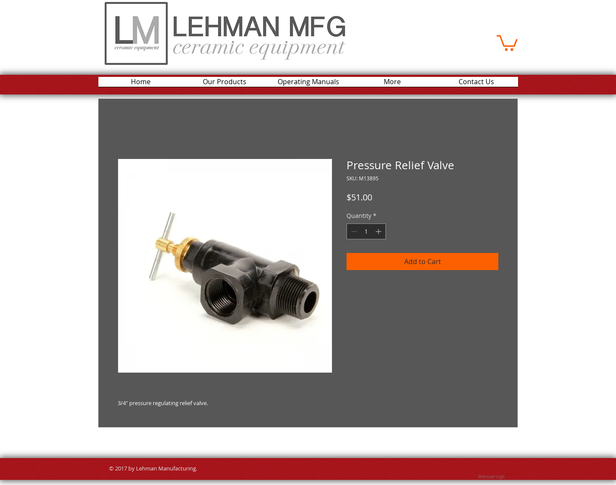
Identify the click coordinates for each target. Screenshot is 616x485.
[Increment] (379, 231)
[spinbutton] (366, 231)
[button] (507, 42)
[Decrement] (353, 231)
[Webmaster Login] (491, 476)
